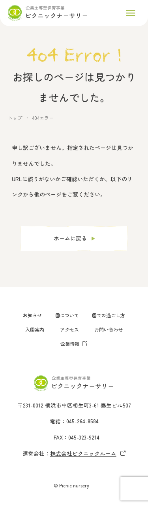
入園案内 (34, 329)
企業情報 (74, 343)
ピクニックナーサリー (56, 15)
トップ (15, 117)
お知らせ (32, 315)
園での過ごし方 (108, 315)
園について (67, 315)
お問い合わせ (108, 329)
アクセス (69, 329)
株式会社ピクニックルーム (88, 453)
